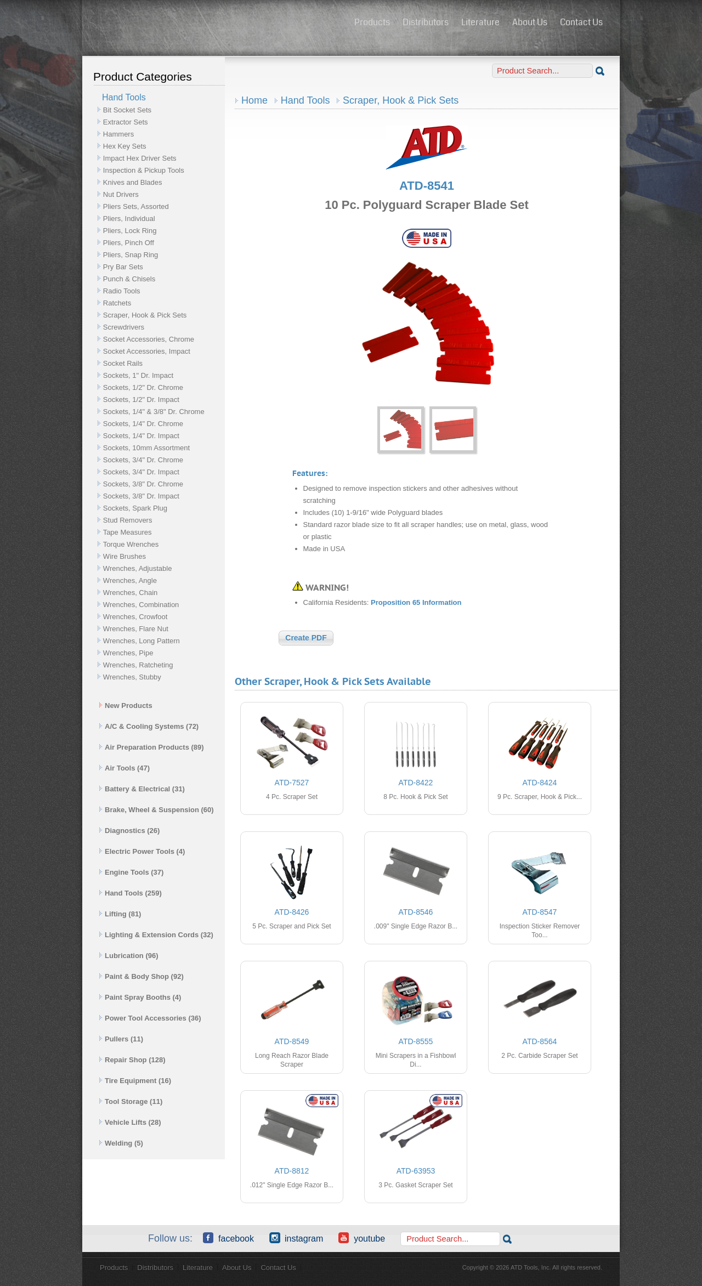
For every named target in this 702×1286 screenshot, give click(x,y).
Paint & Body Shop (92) (141, 976)
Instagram (296, 1237)
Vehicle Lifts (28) (130, 1122)
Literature (480, 22)
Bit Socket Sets (127, 110)
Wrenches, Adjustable (137, 568)
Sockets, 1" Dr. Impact (138, 375)
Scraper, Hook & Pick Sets (144, 315)
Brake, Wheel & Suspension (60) (156, 810)
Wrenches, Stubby (132, 677)
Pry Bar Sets (123, 267)
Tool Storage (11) (130, 1101)
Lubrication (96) (128, 955)
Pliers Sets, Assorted (136, 206)
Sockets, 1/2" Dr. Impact (141, 399)
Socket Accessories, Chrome (148, 339)
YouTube (361, 1237)
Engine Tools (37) (131, 872)
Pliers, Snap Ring (130, 255)
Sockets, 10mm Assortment (146, 448)
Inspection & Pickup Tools (143, 170)
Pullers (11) (121, 1039)
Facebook (228, 1237)
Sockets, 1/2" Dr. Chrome (143, 387)
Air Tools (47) (124, 768)
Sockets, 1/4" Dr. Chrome (143, 424)
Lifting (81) (120, 914)
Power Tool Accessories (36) (150, 1018)
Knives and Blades (132, 182)
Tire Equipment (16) (135, 1081)
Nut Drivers (121, 194)
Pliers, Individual (129, 218)
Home (254, 100)
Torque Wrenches (131, 544)
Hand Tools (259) (130, 893)
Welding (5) (121, 1143)
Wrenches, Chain (130, 592)
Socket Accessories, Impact (146, 351)
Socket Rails (123, 363)
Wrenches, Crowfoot (135, 617)
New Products (125, 705)
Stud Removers (127, 520)
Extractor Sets (125, 122)
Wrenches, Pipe (128, 653)
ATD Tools (214, 23)
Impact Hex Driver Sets (140, 158)
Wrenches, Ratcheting (138, 665)
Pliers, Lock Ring (130, 230)
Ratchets (117, 303)
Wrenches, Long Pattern (141, 641)
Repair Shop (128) (132, 1060)
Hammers (118, 134)
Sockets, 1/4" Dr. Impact (141, 436)
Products (372, 22)
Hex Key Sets (124, 146)
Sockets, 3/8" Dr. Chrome (143, 484)
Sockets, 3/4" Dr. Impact (141, 472)
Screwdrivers (123, 327)
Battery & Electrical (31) (142, 789)
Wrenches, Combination (141, 604)
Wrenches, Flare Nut (135, 629)
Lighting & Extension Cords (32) (156, 935)
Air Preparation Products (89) (151, 747)
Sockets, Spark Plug (135, 508)
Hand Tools (305, 100)
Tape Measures (127, 532)
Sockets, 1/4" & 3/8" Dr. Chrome (154, 411)
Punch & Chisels (129, 279)
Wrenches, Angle (130, 580)
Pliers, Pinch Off (128, 243)
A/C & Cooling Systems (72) (149, 726)
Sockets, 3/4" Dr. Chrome (143, 460)
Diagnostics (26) (129, 830)
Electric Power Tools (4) (142, 851)
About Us (529, 22)
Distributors (426, 22)
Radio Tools (121, 291)
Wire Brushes (124, 556)
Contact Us (581, 22)
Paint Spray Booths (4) (140, 997)
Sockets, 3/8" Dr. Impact (141, 496)
